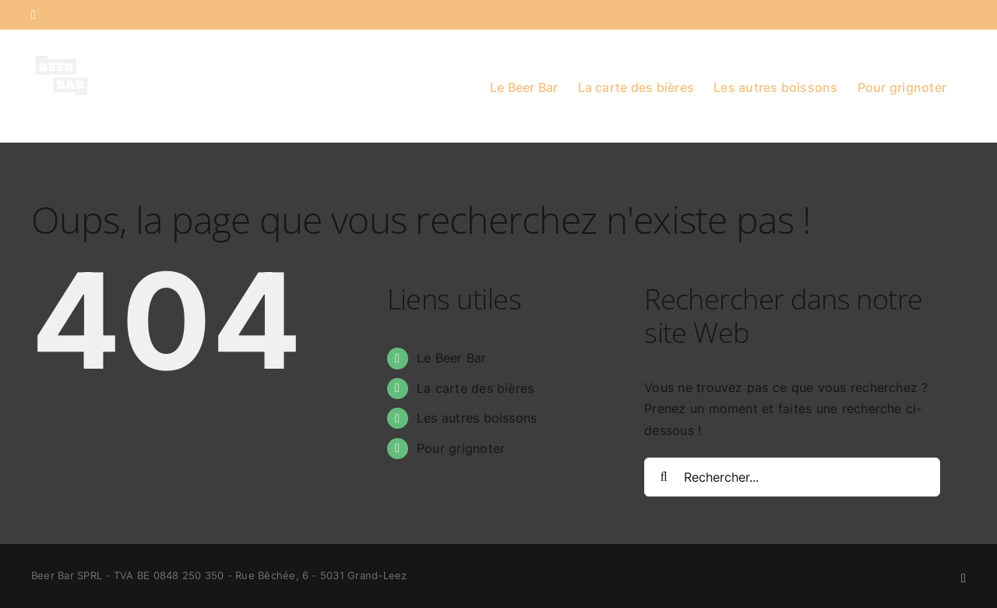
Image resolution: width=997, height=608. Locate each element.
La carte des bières (475, 388)
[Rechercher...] (792, 477)
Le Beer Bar (452, 358)
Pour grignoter (461, 448)
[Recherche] (663, 477)
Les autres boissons (477, 418)
